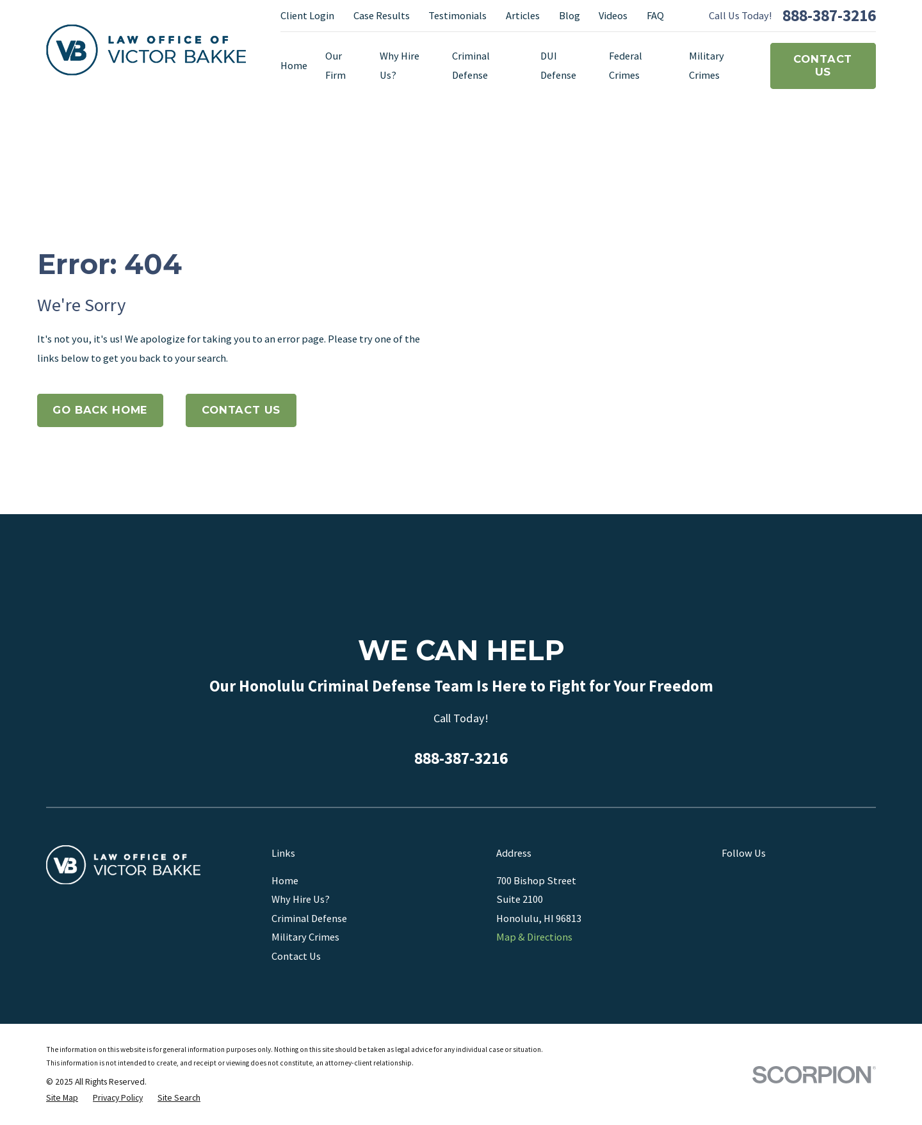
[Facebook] (755, 878)
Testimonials (457, 15)
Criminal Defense (309, 918)
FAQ (655, 15)
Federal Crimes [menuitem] (625, 65)
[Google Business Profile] (729, 878)
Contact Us (822, 65)
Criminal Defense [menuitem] (471, 65)
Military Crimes (305, 936)
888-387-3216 (829, 16)
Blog (569, 15)
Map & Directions (534, 936)
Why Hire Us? (300, 899)
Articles (523, 15)
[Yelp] (780, 878)
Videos (613, 15)
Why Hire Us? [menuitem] (399, 65)
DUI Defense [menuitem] (558, 65)
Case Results (381, 15)
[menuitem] (62, 1098)
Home (284, 880)
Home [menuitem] (293, 65)
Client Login (307, 15)
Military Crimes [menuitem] (706, 65)
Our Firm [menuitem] (335, 65)
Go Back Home (100, 409)
